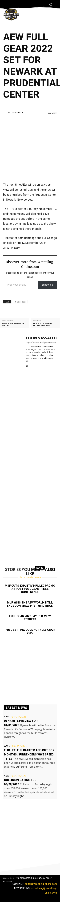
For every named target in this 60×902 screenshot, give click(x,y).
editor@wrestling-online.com (41, 883)
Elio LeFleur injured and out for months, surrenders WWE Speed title (29, 754)
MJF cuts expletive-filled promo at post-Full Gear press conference (30, 589)
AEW (6, 716)
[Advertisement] (30, 148)
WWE (7, 746)
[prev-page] (26, 641)
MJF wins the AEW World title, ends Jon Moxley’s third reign (30, 604)
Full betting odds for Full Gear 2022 (30, 631)
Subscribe (47, 284)
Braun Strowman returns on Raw (42, 325)
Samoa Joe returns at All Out (14, 325)
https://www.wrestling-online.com (41, 342)
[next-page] (33, 641)
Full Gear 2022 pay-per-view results (30, 617)
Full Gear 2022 (20, 302)
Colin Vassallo (18, 113)
